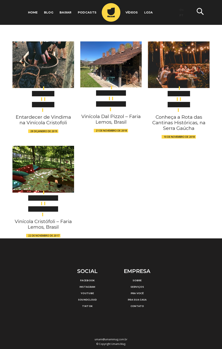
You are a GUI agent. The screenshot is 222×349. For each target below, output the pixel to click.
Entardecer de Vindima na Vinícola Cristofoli (43, 120)
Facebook (87, 280)
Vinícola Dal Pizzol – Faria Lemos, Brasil (111, 119)
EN (181, 10)
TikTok (87, 306)
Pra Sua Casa (137, 299)
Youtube (87, 293)
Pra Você (137, 293)
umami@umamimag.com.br (111, 339)
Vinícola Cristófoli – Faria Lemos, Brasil (43, 224)
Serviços (137, 286)
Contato (137, 306)
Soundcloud (87, 299)
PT (181, 15)
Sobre (137, 280)
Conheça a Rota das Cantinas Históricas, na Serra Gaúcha (178, 122)
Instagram (87, 286)
